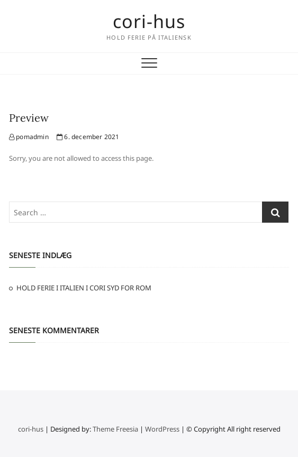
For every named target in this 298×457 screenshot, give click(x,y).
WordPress (162, 429)
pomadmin (29, 136)
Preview (29, 117)
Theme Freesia (115, 429)
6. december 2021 (88, 136)
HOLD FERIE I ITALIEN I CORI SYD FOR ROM (83, 288)
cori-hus (149, 21)
